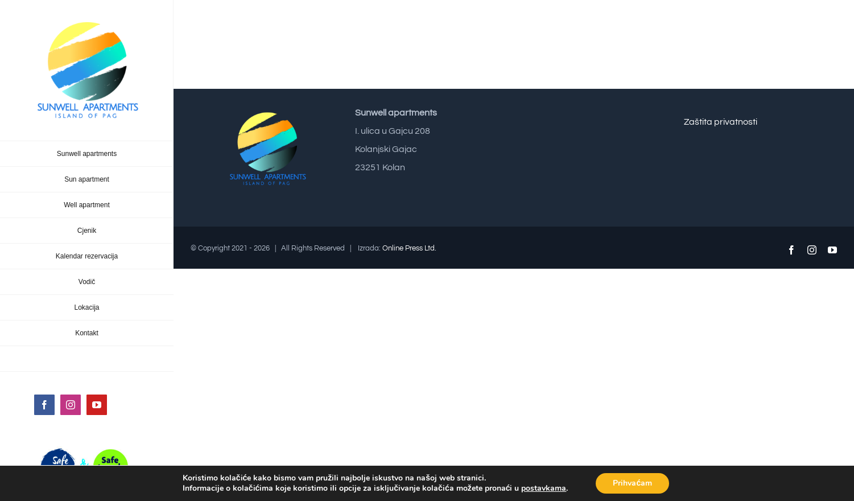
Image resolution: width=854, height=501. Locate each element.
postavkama (543, 488)
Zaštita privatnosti (720, 121)
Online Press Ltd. (409, 248)
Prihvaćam (632, 483)
